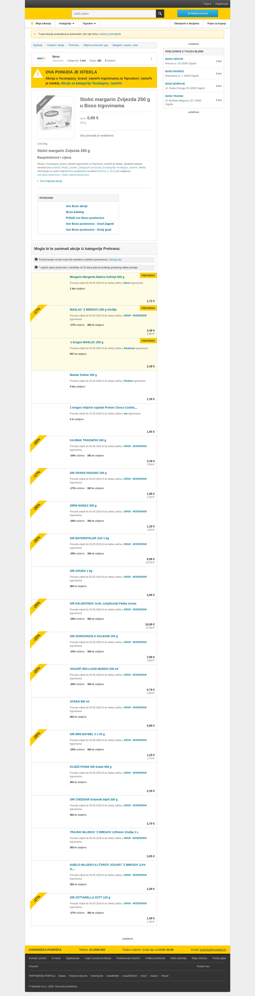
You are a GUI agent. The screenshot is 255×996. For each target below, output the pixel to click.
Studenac (129, 348)
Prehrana (74, 45)
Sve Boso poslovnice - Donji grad (88, 229)
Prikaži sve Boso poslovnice (85, 217)
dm (126, 413)
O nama (56, 958)
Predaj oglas (219, 958)
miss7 (144, 975)
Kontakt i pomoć (38, 958)
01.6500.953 (97, 949)
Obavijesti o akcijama (186, 23)
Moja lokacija (43, 23)
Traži (160, 14)
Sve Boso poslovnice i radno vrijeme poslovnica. (63, 174)
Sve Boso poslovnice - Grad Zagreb (90, 223)
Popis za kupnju (216, 23)
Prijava (207, 3)
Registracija (221, 3)
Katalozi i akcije (55, 45)
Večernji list (97, 975)
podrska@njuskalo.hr (213, 949)
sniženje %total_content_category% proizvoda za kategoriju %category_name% (95, 167)
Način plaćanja (178, 958)
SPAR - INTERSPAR (135, 315)
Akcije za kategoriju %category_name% (91, 83)
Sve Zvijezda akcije (51, 181)
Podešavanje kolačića (128, 958)
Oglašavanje (72, 958)
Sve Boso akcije (77, 206)
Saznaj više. (115, 259)
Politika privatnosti (155, 958)
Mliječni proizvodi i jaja (96, 45)
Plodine (128, 381)
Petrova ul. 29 (105, 171)
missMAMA (113, 975)
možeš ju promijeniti (110, 34)
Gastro (154, 975)
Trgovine (89, 23)
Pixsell (164, 975)
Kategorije (66, 23)
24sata (61, 975)
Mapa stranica (199, 958)
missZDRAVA (130, 975)
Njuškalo (37, 45)
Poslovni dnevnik (78, 975)
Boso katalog (75, 212)
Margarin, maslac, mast (125, 45)
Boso (71, 171)
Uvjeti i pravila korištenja (98, 958)
